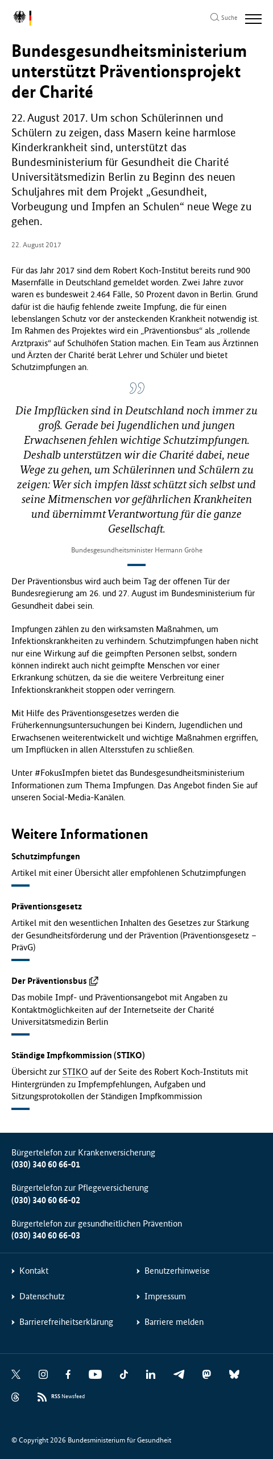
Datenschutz (42, 1296)
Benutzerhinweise (177, 1270)
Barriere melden (174, 1321)
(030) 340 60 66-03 (45, 1235)
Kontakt (33, 1270)
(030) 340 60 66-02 (45, 1200)
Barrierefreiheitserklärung (66, 1321)
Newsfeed (68, 1397)
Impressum (165, 1296)
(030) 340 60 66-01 (45, 1164)
